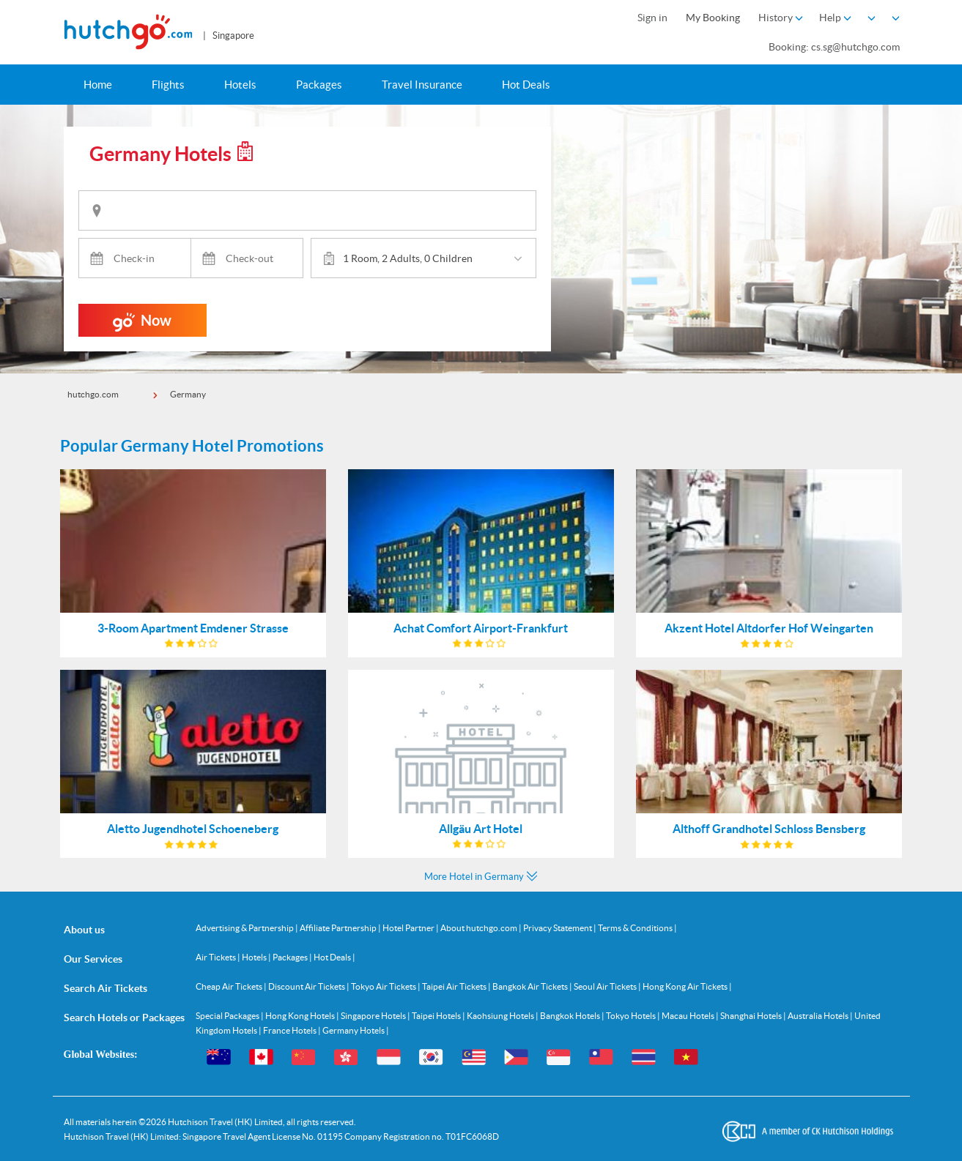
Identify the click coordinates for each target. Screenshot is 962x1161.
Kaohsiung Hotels (501, 1015)
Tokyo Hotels (631, 1015)
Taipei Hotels (437, 1015)
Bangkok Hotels (571, 1015)
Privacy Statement (558, 928)
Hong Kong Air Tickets (686, 986)
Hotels (240, 84)
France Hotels (290, 1030)
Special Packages (228, 1015)
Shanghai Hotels (751, 1015)
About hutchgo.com (479, 928)
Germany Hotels (354, 1030)
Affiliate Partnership (339, 928)
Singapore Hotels (374, 1015)
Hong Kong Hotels (300, 1015)
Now (142, 324)
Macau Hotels (689, 1015)
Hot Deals (526, 84)
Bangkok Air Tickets (530, 986)
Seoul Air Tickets (606, 986)
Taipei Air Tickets (455, 986)
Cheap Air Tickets (230, 986)
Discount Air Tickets (307, 986)
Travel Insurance (422, 84)
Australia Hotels (819, 1015)
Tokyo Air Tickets (384, 986)
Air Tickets (216, 957)
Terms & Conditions (636, 928)
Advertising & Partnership (245, 928)
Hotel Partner (409, 928)
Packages (319, 84)
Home (98, 84)
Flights (168, 84)
